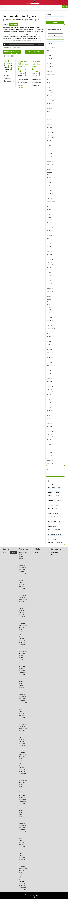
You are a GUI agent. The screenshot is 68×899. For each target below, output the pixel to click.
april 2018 (49, 279)
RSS (53, 9)
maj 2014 (49, 403)
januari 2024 (49, 96)
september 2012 (51, 438)
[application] (24, 44)
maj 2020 (49, 213)
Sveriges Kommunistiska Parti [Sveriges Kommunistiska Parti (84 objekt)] (55, 535)
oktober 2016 (50, 327)
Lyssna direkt (25, 9)
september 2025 (51, 49)
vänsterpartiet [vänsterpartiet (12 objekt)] (58, 543)
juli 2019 (49, 239)
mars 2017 (49, 313)
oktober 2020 (50, 200)
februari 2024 (50, 94)
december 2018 (50, 258)
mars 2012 (49, 454)
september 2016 (51, 329)
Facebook (33, 9)
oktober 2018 (50, 263)
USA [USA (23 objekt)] (60, 538)
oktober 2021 (50, 168)
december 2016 (50, 321)
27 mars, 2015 (9, 19)
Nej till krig (9, 61)
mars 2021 (49, 186)
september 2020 (51, 202)
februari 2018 (50, 284)
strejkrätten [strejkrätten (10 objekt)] (51, 533)
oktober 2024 (50, 72)
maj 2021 (49, 181)
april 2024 (49, 88)
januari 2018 (49, 287)
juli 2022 (49, 144)
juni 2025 (49, 54)
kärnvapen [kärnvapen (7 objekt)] (50, 509)
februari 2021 (50, 189)
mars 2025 (49, 59)
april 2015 (49, 374)
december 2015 (50, 353)
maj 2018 (49, 276)
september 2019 (51, 234)
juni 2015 (49, 369)
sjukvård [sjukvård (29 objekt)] (50, 525)
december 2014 (50, 385)
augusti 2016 (50, 332)
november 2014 (50, 387)
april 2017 (49, 311)
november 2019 (50, 229)
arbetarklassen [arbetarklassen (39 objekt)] (51, 488)
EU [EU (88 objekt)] (60, 491)
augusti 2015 (50, 364)
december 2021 (50, 162)
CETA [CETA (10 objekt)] (55, 491)
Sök (58, 9)
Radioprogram (14, 24)
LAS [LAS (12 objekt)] (56, 509)
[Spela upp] (6, 44)
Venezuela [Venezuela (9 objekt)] (50, 543)
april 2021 (49, 184)
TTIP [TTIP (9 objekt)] (49, 538)
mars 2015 (49, 377)
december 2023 (50, 99)
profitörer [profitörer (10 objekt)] (50, 520)
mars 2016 (49, 345)
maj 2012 (49, 448)
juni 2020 (49, 210)
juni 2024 (49, 83)
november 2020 (50, 197)
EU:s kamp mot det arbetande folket (37, 64)
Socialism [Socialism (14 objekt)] (50, 530)
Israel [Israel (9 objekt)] (57, 496)
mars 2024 (49, 91)
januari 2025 (49, 65)
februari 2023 (50, 125)
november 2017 (50, 292)
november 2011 (50, 464)
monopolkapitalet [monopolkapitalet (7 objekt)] (58, 512)
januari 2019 (49, 255)
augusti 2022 (50, 141)
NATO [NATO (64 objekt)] (49, 514)
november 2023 (50, 102)
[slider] (22, 44)
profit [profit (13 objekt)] (55, 517)
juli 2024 (49, 80)
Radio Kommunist (20, 19)
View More (7, 85)
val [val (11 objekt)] (48, 541)
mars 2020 (49, 218)
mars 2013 (49, 422)
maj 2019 (49, 245)
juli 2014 (49, 398)
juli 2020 (49, 207)
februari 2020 (50, 221)
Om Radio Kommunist (14, 9)
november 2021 (50, 165)
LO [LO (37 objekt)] (60, 509)
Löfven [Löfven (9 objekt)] (49, 512)
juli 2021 (49, 176)
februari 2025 (50, 62)
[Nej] (66, 895)
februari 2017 (50, 316)
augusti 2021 (50, 173)
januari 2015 (49, 382)
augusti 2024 (50, 78)
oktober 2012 (50, 435)
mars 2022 (49, 155)
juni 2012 (49, 446)
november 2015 (50, 356)
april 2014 (49, 406)
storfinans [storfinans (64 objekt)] (57, 530)
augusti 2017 (50, 300)
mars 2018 (49, 282)
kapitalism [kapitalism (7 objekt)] (57, 499)
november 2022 (50, 133)
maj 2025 (49, 57)
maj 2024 (49, 86)
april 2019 (49, 247)
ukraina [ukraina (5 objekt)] (54, 538)
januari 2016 (49, 350)
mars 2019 (49, 250)
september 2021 (51, 170)
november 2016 (50, 324)
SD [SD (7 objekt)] (59, 522)
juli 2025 (49, 51)
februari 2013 (50, 424)
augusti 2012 (50, 440)
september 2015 (51, 361)
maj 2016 (49, 340)
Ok (34, 897)
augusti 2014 (50, 395)
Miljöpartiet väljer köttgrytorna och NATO (24, 64)
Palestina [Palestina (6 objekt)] (55, 514)
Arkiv (39, 9)
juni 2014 (49, 401)
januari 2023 (49, 128)
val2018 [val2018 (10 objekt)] (54, 541)
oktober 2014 (50, 390)
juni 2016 (49, 337)
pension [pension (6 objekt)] (50, 517)
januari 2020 (49, 223)
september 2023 (51, 107)
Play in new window (13, 47)
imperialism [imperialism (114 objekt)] (50, 496)
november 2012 (50, 432)
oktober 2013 (50, 411)
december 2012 (50, 430)
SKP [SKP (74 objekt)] (61, 525)
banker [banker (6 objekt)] (49, 491)
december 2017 (50, 289)
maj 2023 (49, 117)
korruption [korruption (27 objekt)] (50, 507)
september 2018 (51, 266)
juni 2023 (49, 115)
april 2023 (49, 120)
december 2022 (50, 131)
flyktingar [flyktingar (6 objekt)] (57, 494)
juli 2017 (49, 303)
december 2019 (50, 226)
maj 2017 (49, 308)
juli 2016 (49, 334)
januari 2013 (49, 427)
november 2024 (50, 70)
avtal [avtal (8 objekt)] (59, 488)
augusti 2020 (50, 205)
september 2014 (51, 393)
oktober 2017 (50, 295)
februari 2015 (50, 379)
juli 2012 (49, 443)
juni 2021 (49, 178)
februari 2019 (50, 252)
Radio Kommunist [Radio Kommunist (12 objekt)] (52, 522)
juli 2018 (49, 271)
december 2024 (50, 67)
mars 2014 (49, 409)
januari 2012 (49, 459)
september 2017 (51, 297)
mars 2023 (49, 123)
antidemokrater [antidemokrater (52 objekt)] (51, 486)
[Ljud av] (39, 44)
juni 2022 (49, 147)
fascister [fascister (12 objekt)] (50, 494)
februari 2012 (50, 456)
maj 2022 (49, 149)
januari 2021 (49, 192)
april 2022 (49, 152)
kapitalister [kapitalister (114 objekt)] (50, 501)
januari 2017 (49, 319)
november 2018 (50, 260)
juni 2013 (49, 417)
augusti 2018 (50, 268)
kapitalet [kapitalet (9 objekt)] (50, 499)
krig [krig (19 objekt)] (57, 507)
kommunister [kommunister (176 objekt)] (51, 504)
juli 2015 (49, 366)
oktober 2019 (50, 231)
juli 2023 (49, 112)
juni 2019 (49, 242)
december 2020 (50, 194)
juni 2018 (49, 274)
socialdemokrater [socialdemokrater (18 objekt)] (52, 528)
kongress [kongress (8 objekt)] (59, 504)
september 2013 (51, 414)
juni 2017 (49, 305)
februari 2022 (50, 157)
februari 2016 (50, 348)
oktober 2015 (50, 358)
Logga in (49, 475)
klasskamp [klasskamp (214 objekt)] (58, 501)
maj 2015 (49, 372)
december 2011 (50, 461)
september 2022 (51, 139)
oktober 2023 (50, 104)
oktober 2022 (50, 136)
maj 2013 (49, 419)
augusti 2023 (50, 110)
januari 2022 (49, 160)
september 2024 (51, 75)
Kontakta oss (47, 9)
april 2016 (49, 342)
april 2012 (49, 451)
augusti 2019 (50, 237)
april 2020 (49, 215)
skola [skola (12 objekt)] (56, 525)
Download (21, 47)
